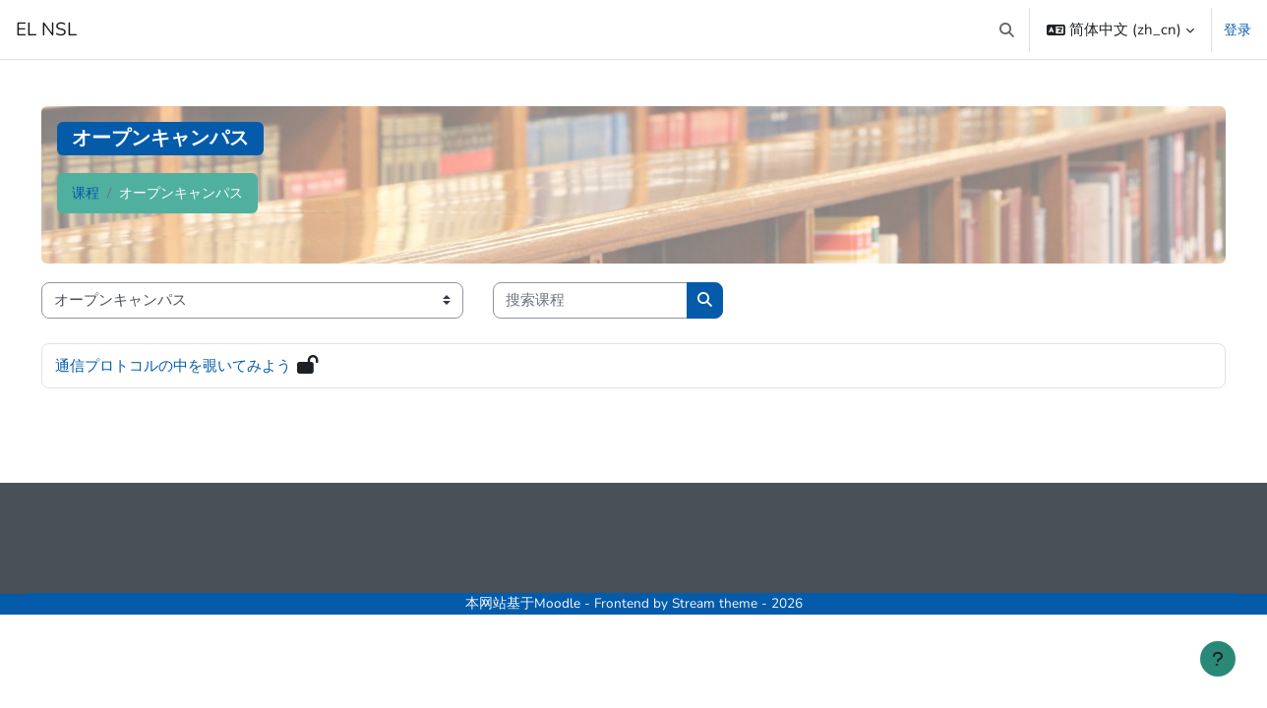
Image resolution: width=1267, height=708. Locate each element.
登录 (1237, 30)
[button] (1008, 29)
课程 (85, 193)
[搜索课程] (590, 300)
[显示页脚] (1218, 659)
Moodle (557, 603)
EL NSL (46, 29)
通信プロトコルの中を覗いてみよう (173, 366)
